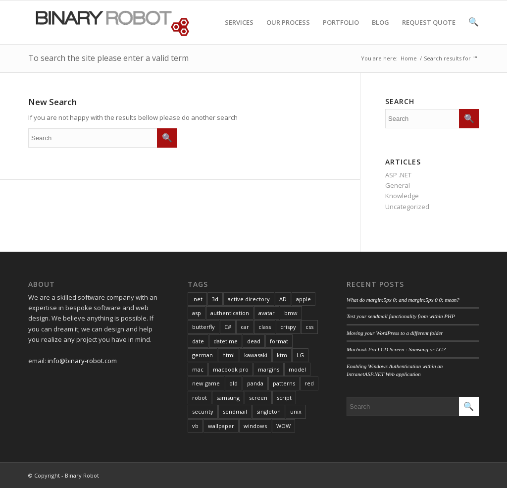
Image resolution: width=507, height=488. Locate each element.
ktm (282, 355)
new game (206, 383)
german (202, 355)
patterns (284, 383)
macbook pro (231, 369)
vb (195, 426)
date (198, 341)
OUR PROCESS (288, 31)
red (309, 383)
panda (255, 383)
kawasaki (255, 355)
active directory (249, 299)
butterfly (203, 326)
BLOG (380, 31)
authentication (229, 313)
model (297, 369)
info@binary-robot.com (82, 360)
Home (409, 58)
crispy (288, 326)
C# (227, 326)
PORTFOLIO (340, 31)
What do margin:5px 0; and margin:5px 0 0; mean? (403, 300)
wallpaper (221, 426)
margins (268, 369)
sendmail (235, 411)
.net (197, 299)
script (284, 397)
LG (300, 355)
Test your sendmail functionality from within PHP (401, 316)
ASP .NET (398, 174)
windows (255, 426)
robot (199, 397)
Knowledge (402, 195)
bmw (291, 313)
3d (215, 299)
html (228, 355)
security (202, 411)
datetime (225, 341)
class (264, 326)
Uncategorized (407, 206)
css (309, 326)
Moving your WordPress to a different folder (395, 333)
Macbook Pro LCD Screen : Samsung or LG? (396, 349)
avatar (266, 313)
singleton (268, 411)
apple (303, 299)
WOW (283, 426)
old (233, 383)
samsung (228, 397)
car (245, 326)
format (279, 341)
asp (196, 313)
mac (197, 369)
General (397, 185)
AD (283, 299)
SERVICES (239, 31)
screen (258, 397)
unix (296, 411)
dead (253, 341)
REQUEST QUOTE (429, 31)
